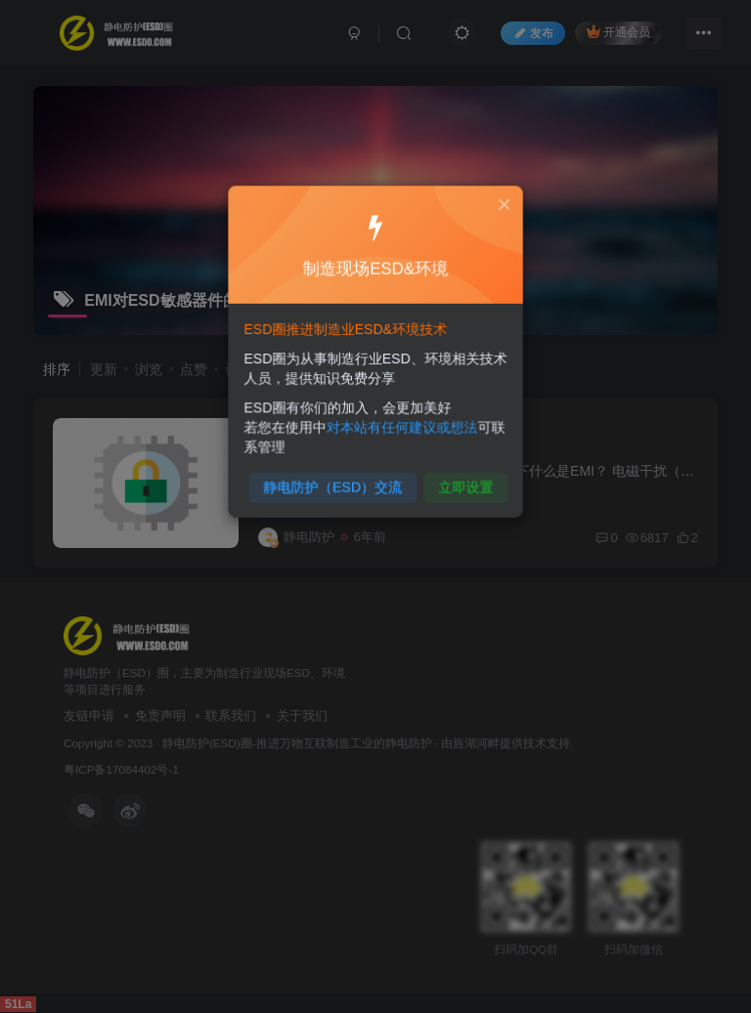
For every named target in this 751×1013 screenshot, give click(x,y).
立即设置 (461, 480)
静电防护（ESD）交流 (335, 480)
